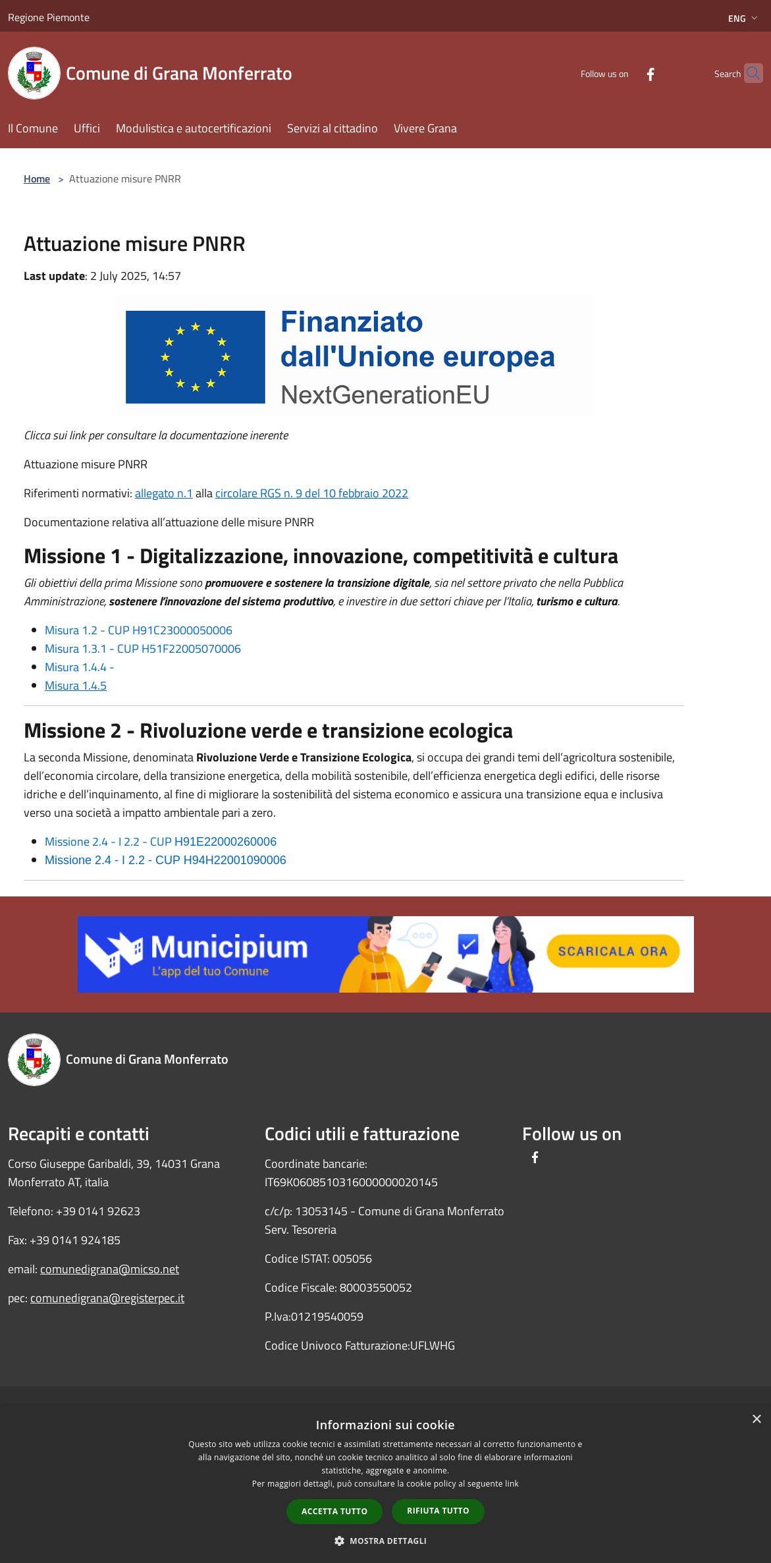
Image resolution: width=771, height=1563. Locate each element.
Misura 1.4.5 (76, 685)
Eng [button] (744, 18)
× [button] (756, 1420)
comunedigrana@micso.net (109, 1269)
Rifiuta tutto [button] (438, 1510)
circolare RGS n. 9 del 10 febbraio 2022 (311, 493)
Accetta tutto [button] (334, 1511)
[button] (385, 1540)
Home (37, 178)
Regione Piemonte (49, 17)
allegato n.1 (164, 493)
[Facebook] (625, 73)
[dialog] (385, 1484)
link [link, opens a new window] (512, 1483)
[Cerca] (747, 73)
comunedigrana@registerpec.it (107, 1298)
